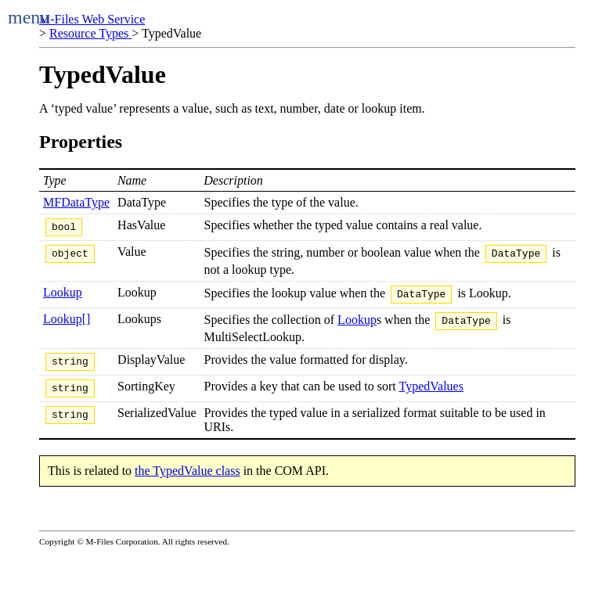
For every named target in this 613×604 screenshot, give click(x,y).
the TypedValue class (187, 484)
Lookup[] (66, 326)
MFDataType (76, 202)
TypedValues (430, 397)
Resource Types (90, 33)
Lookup (62, 297)
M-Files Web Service (92, 19)
